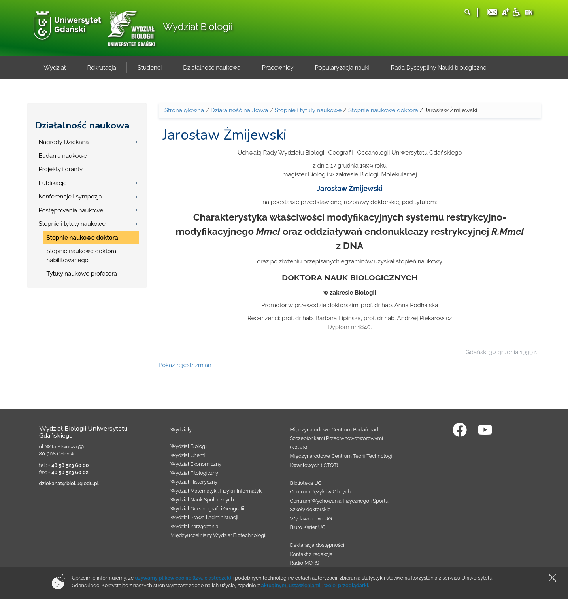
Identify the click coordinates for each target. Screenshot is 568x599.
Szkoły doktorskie (310, 509)
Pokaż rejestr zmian (185, 364)
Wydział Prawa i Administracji (204, 517)
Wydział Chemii (188, 455)
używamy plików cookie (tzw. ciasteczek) (183, 578)
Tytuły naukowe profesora (82, 273)
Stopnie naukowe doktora (82, 237)
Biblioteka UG (306, 483)
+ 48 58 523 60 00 (68, 465)
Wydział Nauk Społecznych (202, 500)
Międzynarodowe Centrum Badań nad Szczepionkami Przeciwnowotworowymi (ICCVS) (336, 438)
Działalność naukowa (82, 125)
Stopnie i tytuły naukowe (72, 223)
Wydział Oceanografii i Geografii (207, 509)
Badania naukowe (63, 155)
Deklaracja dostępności (317, 545)
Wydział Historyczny (193, 482)
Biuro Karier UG (308, 527)
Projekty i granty (61, 169)
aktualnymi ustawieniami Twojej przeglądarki (314, 585)
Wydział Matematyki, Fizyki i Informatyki (216, 491)
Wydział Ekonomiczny (195, 464)
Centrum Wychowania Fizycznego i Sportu (339, 501)
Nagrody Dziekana (64, 141)
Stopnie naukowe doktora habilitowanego (82, 256)
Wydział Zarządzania (194, 526)
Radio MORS (304, 563)
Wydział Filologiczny (194, 473)
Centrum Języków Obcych (320, 492)
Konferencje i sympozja (70, 196)
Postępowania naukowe (71, 210)
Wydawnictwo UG (311, 519)
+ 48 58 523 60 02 (68, 472)
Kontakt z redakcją (311, 554)
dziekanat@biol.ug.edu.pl (69, 483)
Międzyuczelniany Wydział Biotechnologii (218, 535)
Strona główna (184, 110)
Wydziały (181, 430)
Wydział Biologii (197, 26)
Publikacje (53, 183)
